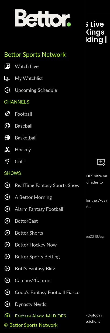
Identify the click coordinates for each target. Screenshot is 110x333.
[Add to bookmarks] (100, 162)
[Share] (87, 162)
